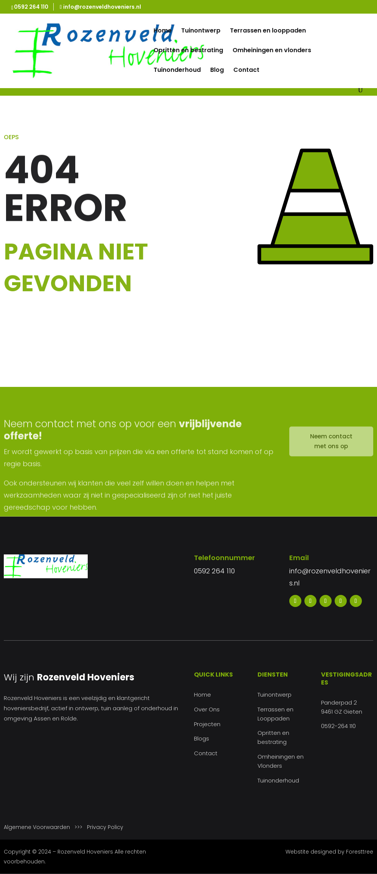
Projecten (207, 724)
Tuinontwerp (200, 31)
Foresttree (359, 851)
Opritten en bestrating (188, 51)
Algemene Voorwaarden (37, 827)
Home (163, 31)
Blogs (201, 738)
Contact (246, 70)
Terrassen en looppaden (268, 31)
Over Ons (207, 709)
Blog (217, 70)
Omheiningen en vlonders (272, 51)
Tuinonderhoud (177, 70)
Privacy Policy (105, 827)
